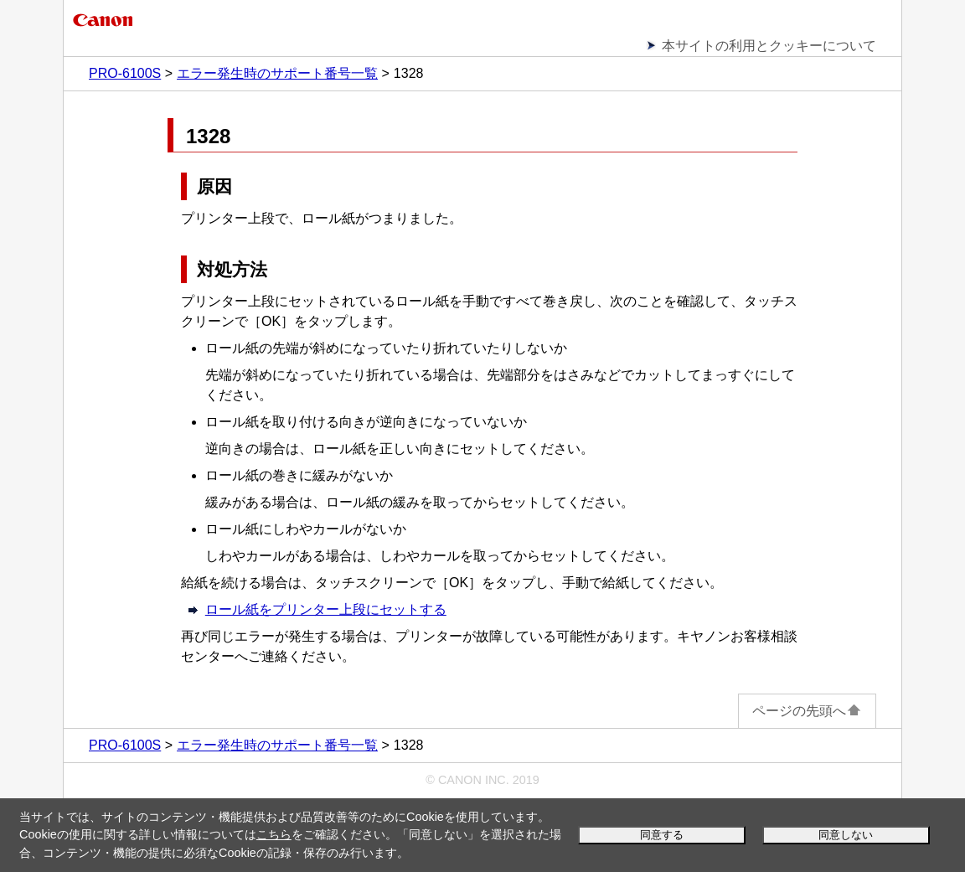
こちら (274, 834)
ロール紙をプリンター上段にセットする (325, 609)
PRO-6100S (125, 73)
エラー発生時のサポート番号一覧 (277, 73)
